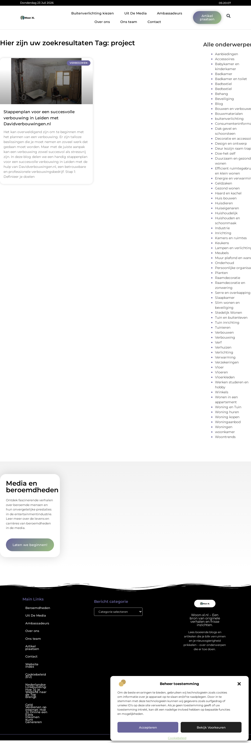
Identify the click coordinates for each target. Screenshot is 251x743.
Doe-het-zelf (225, 153)
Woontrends (225, 437)
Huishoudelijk (226, 213)
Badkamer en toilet (231, 79)
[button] (239, 683)
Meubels (222, 253)
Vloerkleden (225, 377)
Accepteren (148, 727)
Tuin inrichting (227, 322)
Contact (154, 22)
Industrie (222, 228)
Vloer (219, 367)
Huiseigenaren (227, 208)
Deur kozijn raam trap (233, 148)
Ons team (128, 22)
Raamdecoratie (227, 278)
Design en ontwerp (231, 143)
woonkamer (225, 432)
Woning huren (227, 412)
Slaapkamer (225, 297)
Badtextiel (223, 84)
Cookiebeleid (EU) (35, 676)
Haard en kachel (228, 193)
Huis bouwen (226, 198)
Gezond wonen (227, 188)
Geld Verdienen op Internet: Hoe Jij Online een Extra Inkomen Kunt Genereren (36, 713)
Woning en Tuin (228, 407)
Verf (218, 342)
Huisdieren (224, 203)
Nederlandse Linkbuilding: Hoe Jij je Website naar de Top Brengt (35, 691)
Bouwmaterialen (229, 114)
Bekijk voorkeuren (211, 727)
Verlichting (224, 352)
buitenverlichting (229, 118)
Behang (221, 94)
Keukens (222, 243)
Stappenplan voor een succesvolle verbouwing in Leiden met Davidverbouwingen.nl (39, 117)
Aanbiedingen (226, 54)
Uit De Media (135, 13)
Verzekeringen (227, 362)
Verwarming (225, 357)
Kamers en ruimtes (231, 238)
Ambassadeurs (169, 13)
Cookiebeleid (177, 738)
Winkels (221, 392)
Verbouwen (224, 332)
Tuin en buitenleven (231, 317)
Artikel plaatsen (32, 648)
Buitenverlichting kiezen (92, 13)
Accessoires (224, 59)
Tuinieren (222, 327)
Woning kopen (227, 417)
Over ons (102, 22)
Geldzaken (223, 183)
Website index (31, 665)
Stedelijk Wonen (228, 312)
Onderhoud (224, 263)
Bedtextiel (223, 89)
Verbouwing (225, 337)
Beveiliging (224, 99)
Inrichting (223, 233)
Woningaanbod (228, 422)
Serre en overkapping (233, 293)
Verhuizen (223, 347)
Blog (219, 104)
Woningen (223, 427)
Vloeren (221, 372)
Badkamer (223, 74)
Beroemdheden (37, 608)
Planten (221, 273)
